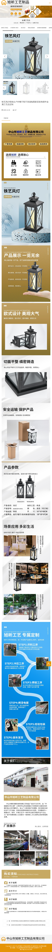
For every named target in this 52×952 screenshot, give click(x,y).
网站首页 (22, 22)
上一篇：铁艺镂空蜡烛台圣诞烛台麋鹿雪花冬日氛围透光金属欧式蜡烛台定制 (26, 921)
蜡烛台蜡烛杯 (31, 27)
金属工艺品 (36, 22)
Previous (5, 56)
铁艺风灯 (23, 27)
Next (47, 56)
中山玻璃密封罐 (21, 947)
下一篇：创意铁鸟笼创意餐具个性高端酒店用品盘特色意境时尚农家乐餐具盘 (26, 925)
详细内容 (6, 118)
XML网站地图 (42, 946)
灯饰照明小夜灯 (15, 27)
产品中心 (28, 22)
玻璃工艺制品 (4, 27)
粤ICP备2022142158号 (26, 949)
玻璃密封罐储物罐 (41, 27)
